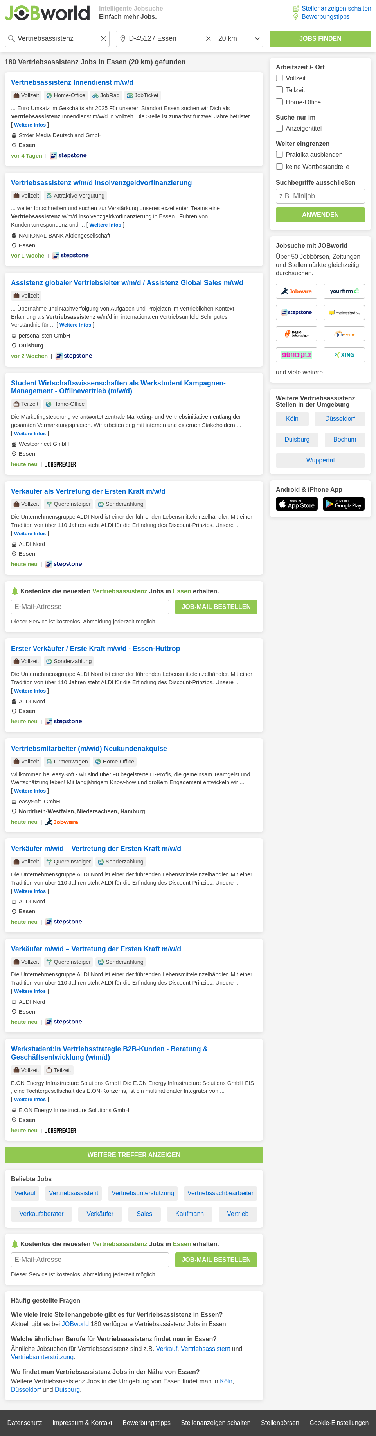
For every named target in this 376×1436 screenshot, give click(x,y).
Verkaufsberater (42, 1214)
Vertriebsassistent (73, 1193)
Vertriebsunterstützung (143, 1193)
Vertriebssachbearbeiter (220, 1193)
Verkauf (25, 1193)
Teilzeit (295, 90)
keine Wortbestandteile (317, 167)
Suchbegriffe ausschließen (316, 182)
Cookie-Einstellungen (339, 1423)
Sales (144, 1214)
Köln (226, 1381)
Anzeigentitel (304, 128)
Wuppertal (320, 460)
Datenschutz (24, 1423)
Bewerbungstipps (326, 16)
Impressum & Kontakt (82, 1423)
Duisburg (67, 1389)
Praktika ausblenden (314, 154)
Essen (116, 62)
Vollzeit (296, 78)
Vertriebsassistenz (48, 62)
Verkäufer (100, 1214)
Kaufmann (189, 1214)
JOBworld (75, 1324)
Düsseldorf (26, 1389)
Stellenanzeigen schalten (336, 8)
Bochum (344, 439)
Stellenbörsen (280, 1423)
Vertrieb (237, 1214)
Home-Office (303, 102)
